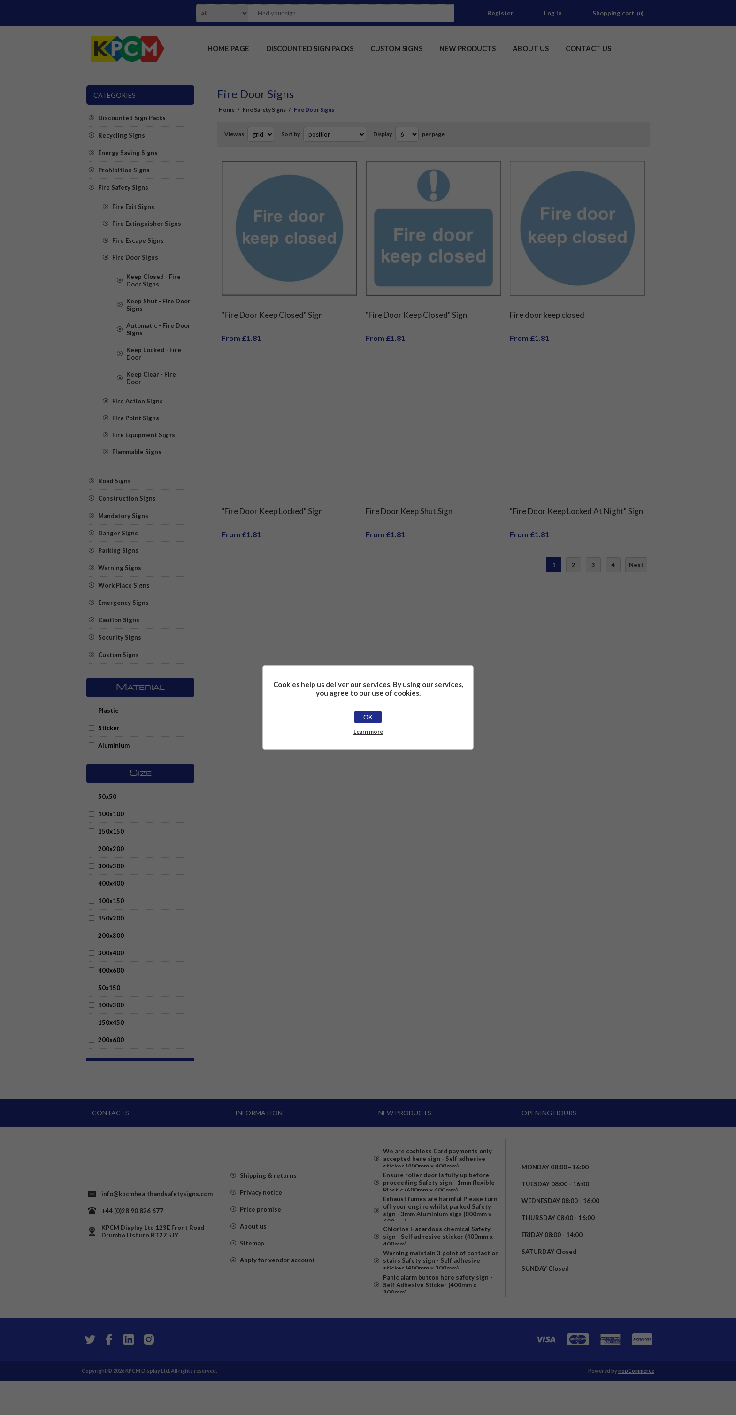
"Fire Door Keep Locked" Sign (272, 497)
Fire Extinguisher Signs (146, 223)
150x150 (111, 831)
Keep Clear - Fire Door (151, 378)
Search (444, 13)
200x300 (111, 935)
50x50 (107, 796)
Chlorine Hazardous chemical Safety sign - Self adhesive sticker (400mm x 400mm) (438, 1258)
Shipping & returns (268, 1196)
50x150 (109, 987)
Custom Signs (118, 654)
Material (140, 687)
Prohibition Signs (124, 170)
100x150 (111, 901)
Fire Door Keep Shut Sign (409, 497)
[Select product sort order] (334, 134)
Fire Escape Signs (138, 240)
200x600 (111, 1040)
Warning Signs (119, 568)
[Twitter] (89, 1373)
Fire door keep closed (547, 308)
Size (141, 773)
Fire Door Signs (135, 257)
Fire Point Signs (135, 418)
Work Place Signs (124, 585)
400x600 (111, 970)
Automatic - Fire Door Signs (158, 329)
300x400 (111, 953)
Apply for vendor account (277, 1280)
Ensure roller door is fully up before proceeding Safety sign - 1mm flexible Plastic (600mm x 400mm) (439, 1186)
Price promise (260, 1230)
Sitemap (252, 1264)
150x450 (111, 1022)
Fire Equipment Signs (143, 435)
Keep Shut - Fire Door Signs (158, 304)
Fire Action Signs (137, 401)
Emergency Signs (123, 602)
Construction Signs (127, 498)
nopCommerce (636, 1404)
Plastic (108, 710)
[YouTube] (128, 1373)
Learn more (368, 731)
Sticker (109, 728)
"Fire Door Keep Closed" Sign (272, 308)
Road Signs (114, 481)
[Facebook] (108, 1373)
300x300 (111, 866)
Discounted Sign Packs (132, 118)
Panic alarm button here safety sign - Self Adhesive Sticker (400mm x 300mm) (437, 1322)
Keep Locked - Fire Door (153, 353)
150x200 (111, 918)
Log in (553, 13)
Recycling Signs (121, 135)
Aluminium (114, 745)
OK (368, 717)
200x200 (111, 848)
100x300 (111, 1005)
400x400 (111, 883)
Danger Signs (118, 533)
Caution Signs (118, 620)
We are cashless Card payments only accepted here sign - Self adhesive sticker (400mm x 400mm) (437, 1155)
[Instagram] (148, 1373)
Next (636, 551)
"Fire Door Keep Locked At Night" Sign (576, 497)
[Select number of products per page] (407, 134)
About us (253, 1247)
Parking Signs (118, 550)
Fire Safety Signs (123, 187)
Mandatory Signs (123, 515)
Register (500, 13)
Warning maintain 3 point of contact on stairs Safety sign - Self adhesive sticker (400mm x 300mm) (441, 1290)
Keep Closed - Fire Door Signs (153, 280)
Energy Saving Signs (128, 152)
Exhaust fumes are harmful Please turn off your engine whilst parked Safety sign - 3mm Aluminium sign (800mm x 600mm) (440, 1222)
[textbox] (339, 13)
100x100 (111, 814)
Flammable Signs (136, 452)
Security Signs (119, 637)
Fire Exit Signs (133, 206)
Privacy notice (261, 1213)
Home (227, 109)
